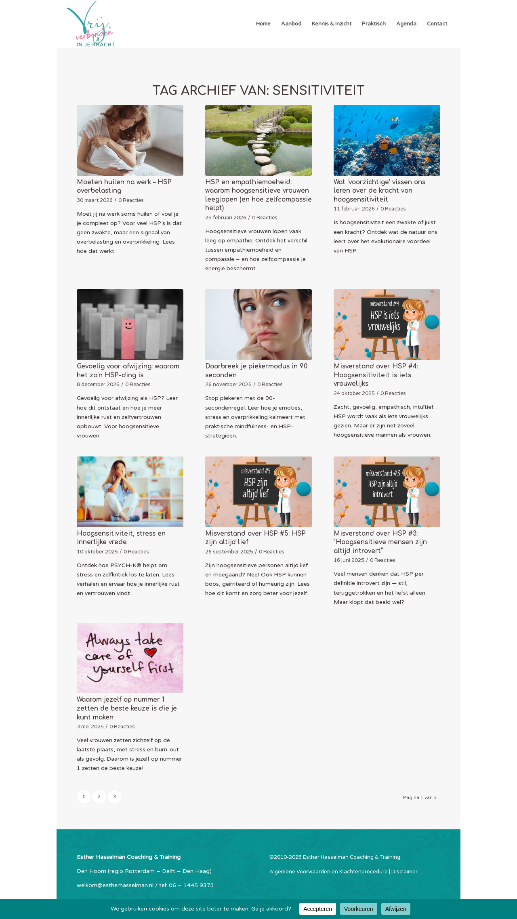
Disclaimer (404, 872)
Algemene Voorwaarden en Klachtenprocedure (328, 872)
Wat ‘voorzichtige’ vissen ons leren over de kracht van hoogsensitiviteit (379, 191)
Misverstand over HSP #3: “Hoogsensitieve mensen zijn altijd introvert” (380, 542)
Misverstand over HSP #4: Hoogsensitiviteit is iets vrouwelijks (376, 375)
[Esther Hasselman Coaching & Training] (90, 24)
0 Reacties (131, 200)
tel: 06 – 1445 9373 (186, 885)
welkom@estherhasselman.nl (115, 885)
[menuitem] (263, 24)
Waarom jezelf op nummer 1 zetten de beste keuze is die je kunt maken (127, 708)
